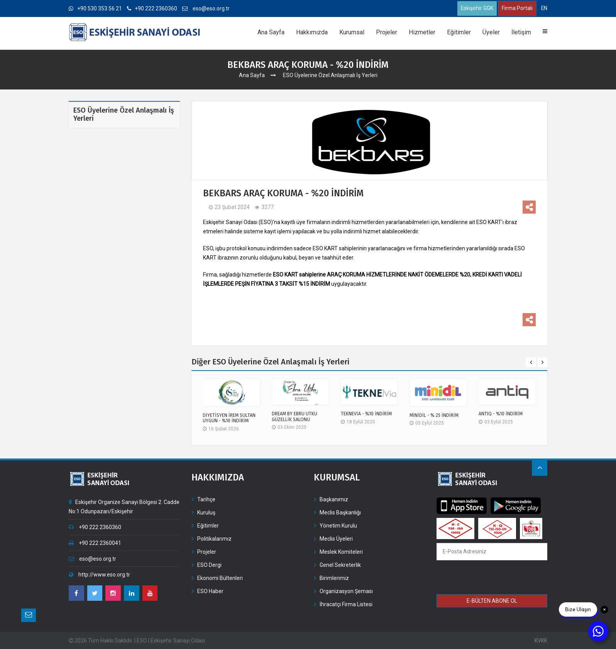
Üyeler (491, 32)
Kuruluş (206, 512)
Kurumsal (351, 32)
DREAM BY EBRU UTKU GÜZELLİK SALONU (294, 416)
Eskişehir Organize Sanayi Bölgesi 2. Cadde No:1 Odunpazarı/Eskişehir (124, 506)
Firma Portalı (516, 8)
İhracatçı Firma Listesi (346, 604)
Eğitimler (459, 32)
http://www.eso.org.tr (99, 574)
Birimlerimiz (334, 578)
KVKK (541, 640)
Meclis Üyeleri (336, 539)
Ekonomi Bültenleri (220, 578)
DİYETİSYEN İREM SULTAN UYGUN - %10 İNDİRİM (229, 418)
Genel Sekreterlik (340, 565)
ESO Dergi (209, 565)
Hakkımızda (312, 32)
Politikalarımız (214, 539)
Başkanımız (334, 499)
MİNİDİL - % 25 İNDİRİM (434, 415)
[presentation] (492, 578)
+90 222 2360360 (152, 8)
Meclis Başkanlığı (340, 512)
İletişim (521, 32)
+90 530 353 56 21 (95, 8)
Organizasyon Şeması (346, 591)
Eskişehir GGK (476, 8)
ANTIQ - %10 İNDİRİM (501, 414)
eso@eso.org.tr (206, 8)
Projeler (386, 32)
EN (544, 8)
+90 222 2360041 (95, 543)
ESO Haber (210, 591)
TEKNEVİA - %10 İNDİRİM (366, 414)
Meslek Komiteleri (341, 552)
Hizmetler (422, 32)
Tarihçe (206, 499)
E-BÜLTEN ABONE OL (492, 601)
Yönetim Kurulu (338, 526)
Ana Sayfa (270, 32)
